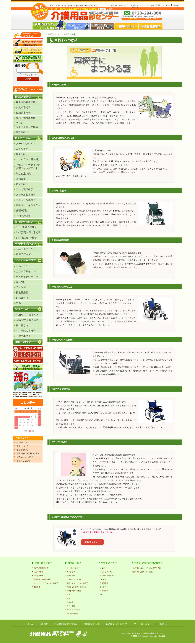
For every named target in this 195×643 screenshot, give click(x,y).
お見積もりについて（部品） (143, 572)
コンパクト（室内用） (28, 159)
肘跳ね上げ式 (23, 173)
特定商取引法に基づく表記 (66, 624)
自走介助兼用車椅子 (27, 102)
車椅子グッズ (23, 254)
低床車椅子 (22, 184)
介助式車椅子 (23, 112)
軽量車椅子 (22, 154)
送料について (22, 446)
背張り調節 (22, 210)
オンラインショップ (118, 5)
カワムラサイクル (25, 271)
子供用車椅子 (23, 336)
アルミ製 (70, 602)
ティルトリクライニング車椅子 (28, 125)
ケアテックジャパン (27, 276)
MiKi (18, 303)
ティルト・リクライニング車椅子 (46, 583)
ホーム (30, 624)
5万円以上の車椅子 (26, 237)
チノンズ (21, 287)
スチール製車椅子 (25, 194)
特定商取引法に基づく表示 (28, 453)
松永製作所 (22, 297)
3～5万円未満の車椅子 (28, 232)
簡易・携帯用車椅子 (27, 118)
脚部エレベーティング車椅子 (77, 583)
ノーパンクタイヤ (25, 143)
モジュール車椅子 (25, 200)
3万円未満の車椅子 (26, 227)
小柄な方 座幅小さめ (27, 315)
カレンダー (27, 423)
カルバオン (22, 266)
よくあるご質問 (153, 5)
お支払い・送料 (137, 5)
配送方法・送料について (116, 624)
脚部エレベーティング (28, 166)
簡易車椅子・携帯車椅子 (42, 579)
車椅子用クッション (27, 249)
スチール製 (71, 606)
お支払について (23, 442)
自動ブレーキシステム (28, 205)
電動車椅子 (22, 132)
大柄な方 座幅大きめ (27, 320)
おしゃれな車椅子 (25, 330)
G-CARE (20, 282)
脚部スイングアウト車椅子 (76, 587)
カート (176, 5)
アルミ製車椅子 (24, 189)
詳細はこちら (91, 542)
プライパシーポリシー (26, 457)
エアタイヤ (22, 148)
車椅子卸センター (54, 34)
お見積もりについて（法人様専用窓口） (147, 568)
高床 (68, 595)
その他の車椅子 (24, 215)
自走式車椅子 (23, 107)
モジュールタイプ (73, 610)
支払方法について (91, 624)
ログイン (134, 7)
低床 (68, 598)
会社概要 (166, 5)
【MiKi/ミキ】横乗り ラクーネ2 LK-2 (98, 532)
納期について (22, 450)
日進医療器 (22, 292)
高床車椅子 (22, 179)
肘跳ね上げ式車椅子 (74, 591)
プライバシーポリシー (143, 624)
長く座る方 (22, 325)
